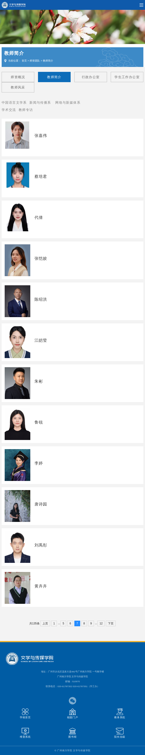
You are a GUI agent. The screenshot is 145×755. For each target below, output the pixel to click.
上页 (45, 623)
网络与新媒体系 (67, 102)
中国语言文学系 (14, 102)
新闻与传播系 (40, 102)
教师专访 (26, 110)
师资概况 (18, 77)
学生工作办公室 (127, 77)
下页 (111, 623)
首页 (24, 60)
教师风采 (18, 87)
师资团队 (35, 60)
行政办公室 (91, 77)
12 (101, 623)
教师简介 (48, 60)
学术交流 (9, 110)
